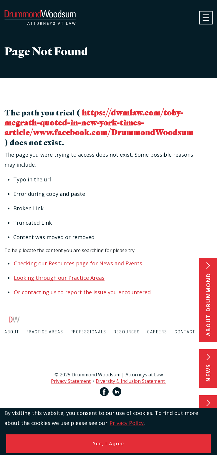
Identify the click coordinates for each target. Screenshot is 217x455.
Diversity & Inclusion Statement (131, 381)
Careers (157, 332)
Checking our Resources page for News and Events (78, 263)
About (11, 332)
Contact (185, 332)
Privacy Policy (127, 422)
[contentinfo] (108, 364)
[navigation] (206, 17)
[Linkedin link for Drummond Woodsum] (116, 391)
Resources (127, 332)
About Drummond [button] (208, 304)
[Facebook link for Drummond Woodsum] (104, 391)
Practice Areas (44, 332)
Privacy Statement (71, 381)
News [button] (208, 373)
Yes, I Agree (108, 443)
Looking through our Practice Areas (59, 277)
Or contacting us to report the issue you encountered (82, 292)
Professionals (88, 332)
